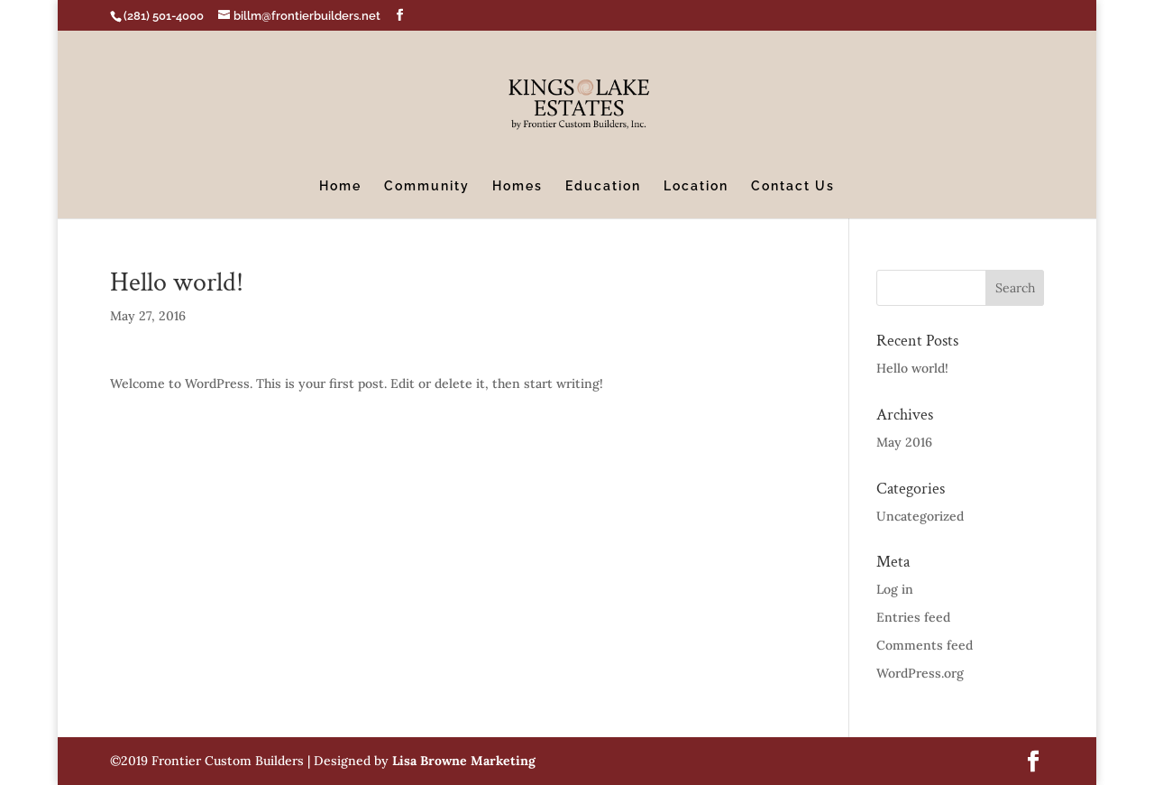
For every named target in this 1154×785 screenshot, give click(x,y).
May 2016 (904, 442)
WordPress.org (920, 673)
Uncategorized (920, 516)
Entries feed (913, 617)
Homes (517, 186)
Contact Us (793, 186)
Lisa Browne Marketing (464, 761)
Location (696, 186)
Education (603, 186)
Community (427, 186)
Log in (894, 589)
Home (340, 186)
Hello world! (912, 368)
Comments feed (924, 645)
